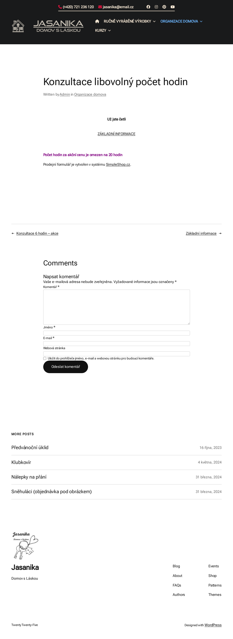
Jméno (49, 327)
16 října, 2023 (211, 447)
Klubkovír (21, 462)
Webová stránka (54, 348)
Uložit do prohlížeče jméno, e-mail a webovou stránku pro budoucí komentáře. (101, 358)
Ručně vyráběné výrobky (130, 21)
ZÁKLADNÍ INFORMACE (116, 134)
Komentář (51, 287)
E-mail (48, 338)
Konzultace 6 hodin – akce (37, 233)
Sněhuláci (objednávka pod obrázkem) (51, 491)
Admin (65, 94)
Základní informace (201, 233)
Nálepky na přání (28, 477)
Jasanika (25, 567)
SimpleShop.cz (118, 164)
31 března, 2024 (209, 477)
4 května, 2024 (210, 462)
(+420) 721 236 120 (76, 7)
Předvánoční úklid (29, 447)
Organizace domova (181, 21)
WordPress (213, 625)
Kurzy (103, 30)
